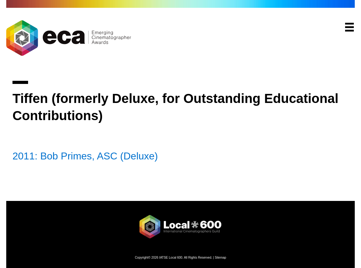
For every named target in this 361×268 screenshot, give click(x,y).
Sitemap (220, 257)
